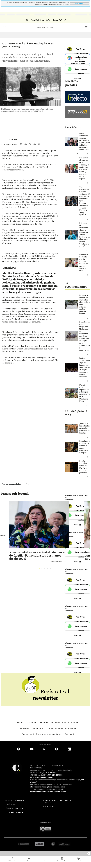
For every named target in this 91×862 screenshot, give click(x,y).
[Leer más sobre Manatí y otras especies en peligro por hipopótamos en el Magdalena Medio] (84, 393)
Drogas (28, 484)
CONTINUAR (79, 3)
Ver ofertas (69, 574)
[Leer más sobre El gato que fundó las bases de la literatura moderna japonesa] (84, 467)
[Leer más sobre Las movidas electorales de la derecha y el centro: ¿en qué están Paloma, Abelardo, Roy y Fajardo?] (84, 168)
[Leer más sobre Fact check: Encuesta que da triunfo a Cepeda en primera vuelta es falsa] (84, 262)
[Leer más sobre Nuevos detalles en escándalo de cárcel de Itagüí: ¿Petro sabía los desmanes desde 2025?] (84, 141)
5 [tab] (51, 569)
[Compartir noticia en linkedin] (39, 144)
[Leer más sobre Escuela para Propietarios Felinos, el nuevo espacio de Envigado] (84, 447)
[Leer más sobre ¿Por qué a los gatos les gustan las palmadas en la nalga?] (84, 428)
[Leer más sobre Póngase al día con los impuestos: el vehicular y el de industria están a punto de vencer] (84, 304)
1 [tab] (39, 569)
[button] (87, 154)
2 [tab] (42, 569)
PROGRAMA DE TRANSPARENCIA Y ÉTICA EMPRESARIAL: (51, 784)
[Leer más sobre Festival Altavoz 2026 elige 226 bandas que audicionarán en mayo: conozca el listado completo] (84, 367)
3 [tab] (45, 569)
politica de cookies (63, 4)
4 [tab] (48, 569)
